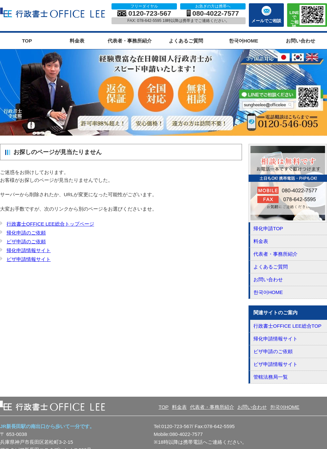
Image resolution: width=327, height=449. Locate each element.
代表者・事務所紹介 (130, 40)
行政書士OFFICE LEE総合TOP (287, 326)
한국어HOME (243, 40)
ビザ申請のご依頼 (26, 241)
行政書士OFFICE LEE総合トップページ (50, 224)
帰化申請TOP (268, 228)
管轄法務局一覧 (270, 377)
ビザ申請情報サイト (29, 259)
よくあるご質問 (186, 40)
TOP (27, 40)
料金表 (77, 40)
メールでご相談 (266, 20)
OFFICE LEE (53, 13)
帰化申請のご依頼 (26, 232)
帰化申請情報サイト (29, 250)
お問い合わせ (300, 40)
